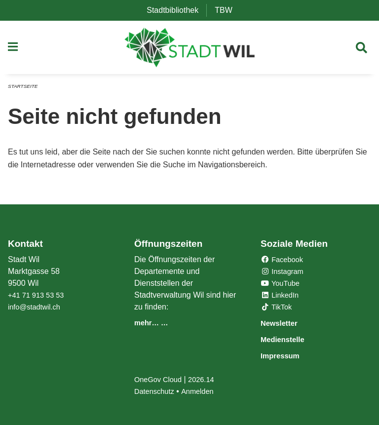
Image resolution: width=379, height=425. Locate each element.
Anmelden (203, 391)
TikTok (278, 308)
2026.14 (207, 379)
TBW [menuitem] (227, 10)
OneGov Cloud (160, 379)
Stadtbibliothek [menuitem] (176, 10)
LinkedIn (282, 296)
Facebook (284, 261)
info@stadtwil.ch (37, 308)
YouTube (282, 284)
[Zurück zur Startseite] (190, 49)
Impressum (285, 355)
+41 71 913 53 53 (39, 296)
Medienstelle (289, 340)
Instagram (284, 273)
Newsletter (284, 324)
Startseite (24, 90)
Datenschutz (156, 391)
